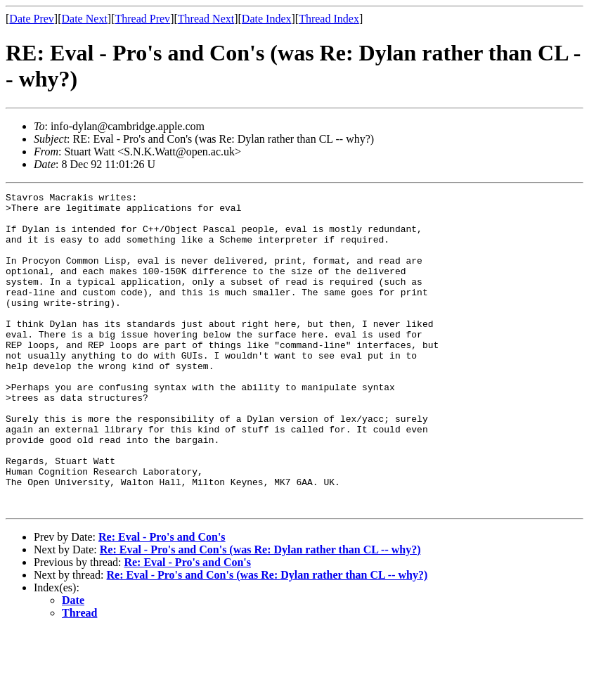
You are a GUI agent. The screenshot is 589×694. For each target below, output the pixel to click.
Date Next (85, 19)
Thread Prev (142, 19)
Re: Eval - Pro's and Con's (162, 600)
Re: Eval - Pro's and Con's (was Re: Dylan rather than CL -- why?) (260, 613)
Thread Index (329, 19)
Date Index (267, 19)
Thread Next (206, 19)
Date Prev (31, 19)
